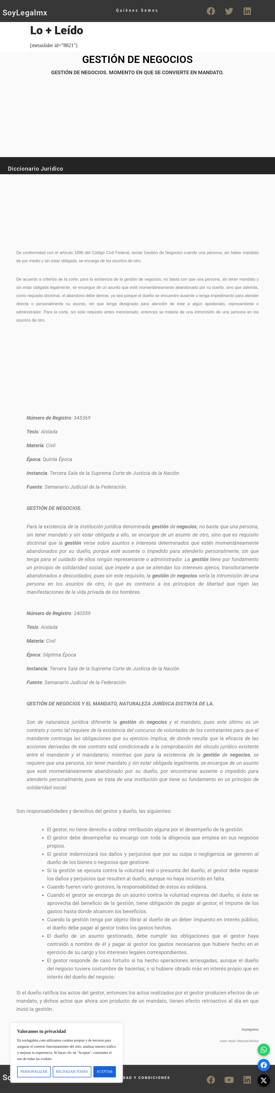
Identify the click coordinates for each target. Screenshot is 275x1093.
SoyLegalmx (25, 12)
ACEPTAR (104, 1072)
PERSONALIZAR (33, 1072)
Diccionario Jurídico (35, 169)
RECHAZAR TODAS (72, 1072)
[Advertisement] (127, 209)
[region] (66, 1053)
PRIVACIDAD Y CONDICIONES (137, 1078)
